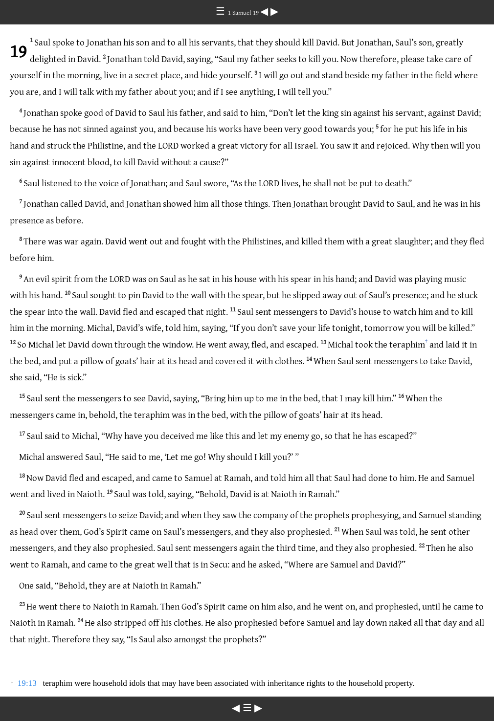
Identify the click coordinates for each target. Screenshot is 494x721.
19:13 (27, 683)
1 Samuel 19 (244, 12)
